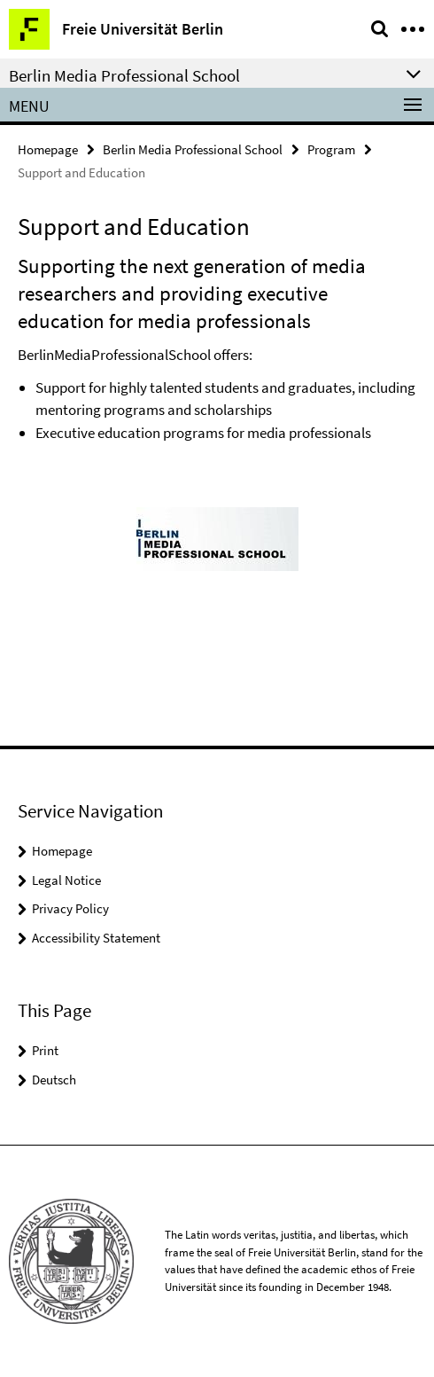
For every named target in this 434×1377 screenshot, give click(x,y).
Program (331, 149)
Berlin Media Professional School (193, 149)
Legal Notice (66, 880)
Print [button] (45, 1050)
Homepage (48, 149)
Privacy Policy (70, 908)
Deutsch (54, 1079)
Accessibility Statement (96, 937)
